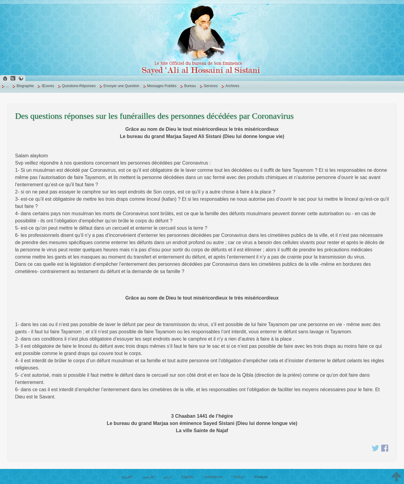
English (187, 476)
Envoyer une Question (121, 86)
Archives (232, 86)
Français (261, 476)
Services (211, 86)
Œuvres (48, 86)
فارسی (148, 476)
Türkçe (238, 476)
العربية (126, 476)
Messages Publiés (161, 86)
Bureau (190, 86)
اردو (167, 476)
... (7, 86)
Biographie (25, 86)
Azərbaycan (213, 476)
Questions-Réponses (79, 86)
